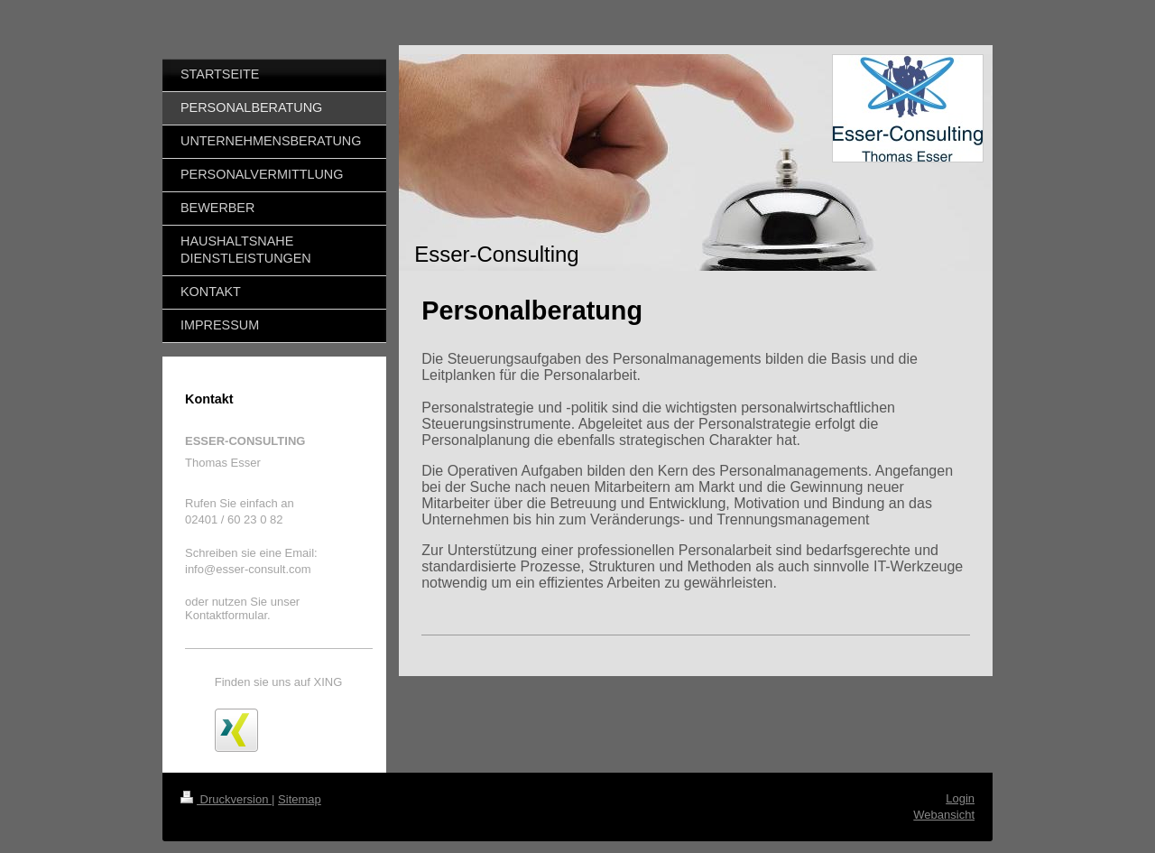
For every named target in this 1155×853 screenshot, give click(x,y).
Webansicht (944, 814)
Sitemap (299, 799)
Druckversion (226, 799)
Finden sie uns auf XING (279, 682)
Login (960, 798)
